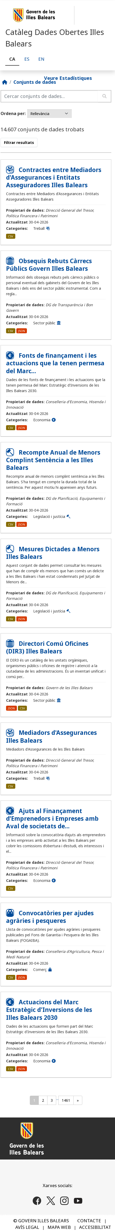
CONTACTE (89, 1221)
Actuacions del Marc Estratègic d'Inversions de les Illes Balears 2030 (49, 1009)
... (57, 1098)
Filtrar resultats (19, 142)
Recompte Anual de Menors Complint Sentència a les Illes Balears (53, 460)
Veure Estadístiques (68, 78)
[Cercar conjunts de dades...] (49, 96)
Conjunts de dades (34, 82)
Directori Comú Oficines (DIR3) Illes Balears (47, 647)
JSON (21, 331)
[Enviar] (104, 96)
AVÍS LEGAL (27, 1227)
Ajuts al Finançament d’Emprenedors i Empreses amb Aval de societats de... (52, 818)
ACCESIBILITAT (95, 1227)
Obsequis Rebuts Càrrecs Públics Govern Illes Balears (49, 265)
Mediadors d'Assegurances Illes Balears (51, 736)
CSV (10, 236)
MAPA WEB (59, 1227)
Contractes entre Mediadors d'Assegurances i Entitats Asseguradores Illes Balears (53, 177)
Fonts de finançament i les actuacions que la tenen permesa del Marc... (55, 363)
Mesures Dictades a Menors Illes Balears (52, 553)
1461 (66, 1100)
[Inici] (4, 82)
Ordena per (13, 113)
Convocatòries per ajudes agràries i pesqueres (50, 917)
